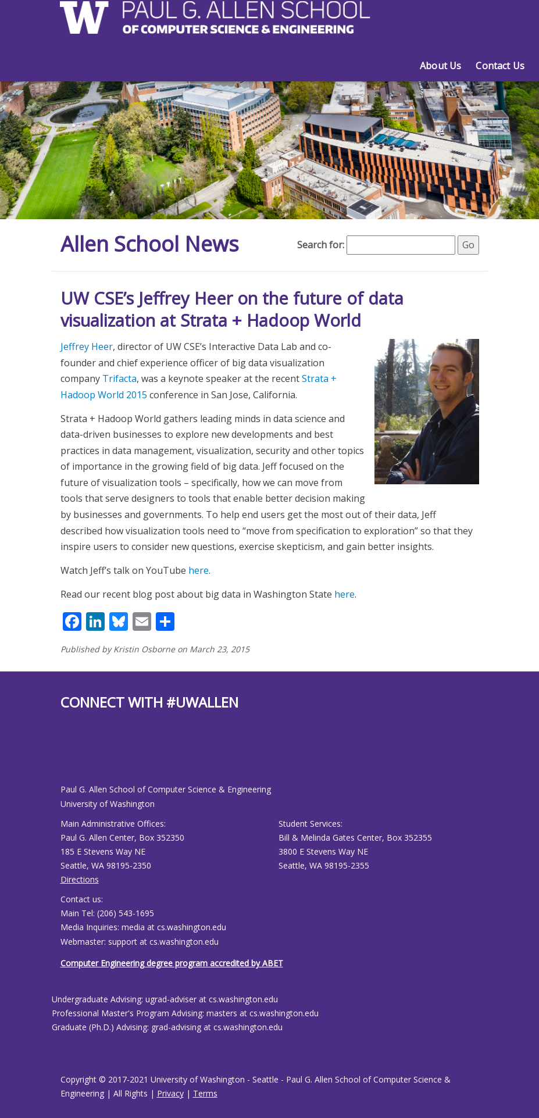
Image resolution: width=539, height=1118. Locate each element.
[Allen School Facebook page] (63, 756)
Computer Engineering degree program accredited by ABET (171, 963)
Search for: (320, 244)
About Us (440, 65)
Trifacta (119, 378)
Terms (205, 1093)
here (198, 570)
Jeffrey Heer (86, 346)
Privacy (170, 1093)
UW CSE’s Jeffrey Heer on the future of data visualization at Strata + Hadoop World (232, 309)
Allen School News (149, 244)
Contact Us (500, 65)
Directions (79, 879)
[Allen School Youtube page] (69, 756)
